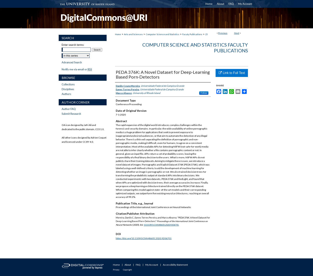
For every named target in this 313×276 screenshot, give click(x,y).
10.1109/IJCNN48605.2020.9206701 (161, 224)
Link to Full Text (232, 73)
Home (118, 34)
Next (236, 33)
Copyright (127, 269)
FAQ (138, 264)
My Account (151, 264)
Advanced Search (72, 62)
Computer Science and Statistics (162, 34)
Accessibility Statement (175, 264)
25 (206, 34)
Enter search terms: (73, 44)
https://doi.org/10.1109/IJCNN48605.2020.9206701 (143, 238)
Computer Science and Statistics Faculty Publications (195, 47)
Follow (204, 93)
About (128, 264)
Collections (68, 84)
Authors (66, 94)
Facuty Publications (192, 34)
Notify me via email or (77, 69)
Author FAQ (69, 109)
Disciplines (68, 89)
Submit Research (71, 113)
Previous (222, 33)
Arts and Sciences (133, 34)
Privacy (116, 269)
